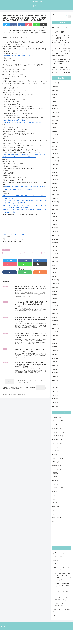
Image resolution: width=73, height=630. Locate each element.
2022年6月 (55, 217)
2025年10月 (55, 83)
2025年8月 (55, 90)
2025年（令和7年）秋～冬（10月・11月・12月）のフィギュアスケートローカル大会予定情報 (61, 70)
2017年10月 (55, 395)
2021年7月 (55, 254)
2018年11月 (55, 358)
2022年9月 (55, 205)
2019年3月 (55, 354)
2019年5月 (55, 347)
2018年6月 (55, 369)
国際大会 (55, 480)
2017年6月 (55, 406)
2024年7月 (55, 127)
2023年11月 (55, 157)
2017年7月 (55, 402)
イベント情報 (57, 428)
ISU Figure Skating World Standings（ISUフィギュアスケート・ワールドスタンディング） (63, 576)
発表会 (55, 502)
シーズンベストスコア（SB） (61, 593)
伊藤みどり (33, 252)
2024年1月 (55, 150)
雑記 (54, 521)
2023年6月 (55, 172)
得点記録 (55, 484)
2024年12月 (55, 112)
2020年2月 (55, 313)
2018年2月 (55, 380)
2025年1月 (55, 109)
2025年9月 (55, 86)
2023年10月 (55, 161)
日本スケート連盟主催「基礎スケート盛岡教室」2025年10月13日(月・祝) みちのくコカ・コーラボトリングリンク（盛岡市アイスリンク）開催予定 (61, 40)
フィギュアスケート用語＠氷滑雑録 (61, 610)
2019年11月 (55, 324)
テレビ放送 (56, 462)
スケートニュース (58, 439)
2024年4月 (55, 138)
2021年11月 (55, 239)
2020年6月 (55, 298)
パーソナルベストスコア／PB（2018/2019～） (63, 604)
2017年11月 (55, 391)
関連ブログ (56, 615)
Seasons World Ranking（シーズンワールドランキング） (63, 586)
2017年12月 (55, 388)
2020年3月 (55, 309)
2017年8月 (55, 399)
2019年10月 (55, 328)
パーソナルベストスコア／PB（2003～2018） (63, 599)
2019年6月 (55, 343)
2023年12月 (55, 153)
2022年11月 (55, 198)
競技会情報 (56, 506)
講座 (39, 252)
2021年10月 (55, 243)
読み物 (55, 514)
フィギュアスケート (25, 252)
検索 (53, 14)
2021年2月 (55, 272)
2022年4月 (55, 224)
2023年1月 (55, 191)
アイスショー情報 (58, 421)
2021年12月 (55, 235)
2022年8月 (55, 209)
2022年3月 (55, 228)
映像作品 (55, 491)
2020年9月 (55, 287)
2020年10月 (55, 283)
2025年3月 (55, 101)
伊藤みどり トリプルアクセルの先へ (14, 234)
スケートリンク (57, 447)
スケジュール (56, 560)
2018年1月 (55, 384)
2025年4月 (55, 98)
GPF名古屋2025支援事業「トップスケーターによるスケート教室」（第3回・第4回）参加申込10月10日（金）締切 (61, 52)
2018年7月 (55, 365)
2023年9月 (55, 164)
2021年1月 (55, 276)
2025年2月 (55, 105)
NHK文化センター (15, 252)
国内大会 (55, 476)
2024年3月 (55, 142)
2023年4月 (55, 179)
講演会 (44, 252)
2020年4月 (55, 306)
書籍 (54, 499)
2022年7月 (55, 213)
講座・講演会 (6, 249)
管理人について (58, 556)
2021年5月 (55, 261)
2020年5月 (55, 302)
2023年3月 (55, 183)
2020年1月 (55, 317)
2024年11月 (55, 116)
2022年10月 (55, 202)
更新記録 (55, 495)
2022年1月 (55, 231)
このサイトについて (58, 553)
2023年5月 (55, 176)
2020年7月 (55, 295)
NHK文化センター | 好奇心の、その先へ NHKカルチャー (20, 56)
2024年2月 (55, 146)
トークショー (57, 465)
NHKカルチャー (6, 252)
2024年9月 (55, 124)
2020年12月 (55, 280)
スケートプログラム (59, 443)
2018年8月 (55, 362)
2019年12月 (55, 321)
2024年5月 (55, 135)
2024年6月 (55, 131)
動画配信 (55, 473)
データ (55, 454)
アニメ (55, 424)
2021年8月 (55, 250)
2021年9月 (55, 246)
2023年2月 (55, 187)
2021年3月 (55, 269)
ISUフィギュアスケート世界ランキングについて (62, 568)
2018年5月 (55, 373)
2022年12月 (55, 194)
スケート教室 (57, 450)
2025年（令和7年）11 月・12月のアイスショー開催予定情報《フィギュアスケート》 (61, 62)
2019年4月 (55, 350)
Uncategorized (57, 417)
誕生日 (55, 510)
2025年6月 (55, 94)
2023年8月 (55, 168)
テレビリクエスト (58, 458)
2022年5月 (55, 220)
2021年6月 (55, 257)
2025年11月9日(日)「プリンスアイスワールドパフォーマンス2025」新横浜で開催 (61, 30)
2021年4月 (55, 265)
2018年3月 (55, 376)
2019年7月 (55, 339)
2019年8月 (55, 335)
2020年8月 (55, 291)
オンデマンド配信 (58, 436)
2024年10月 (55, 120)
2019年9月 (55, 332)
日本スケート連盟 (58, 488)
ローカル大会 (57, 469)
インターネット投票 (59, 432)
